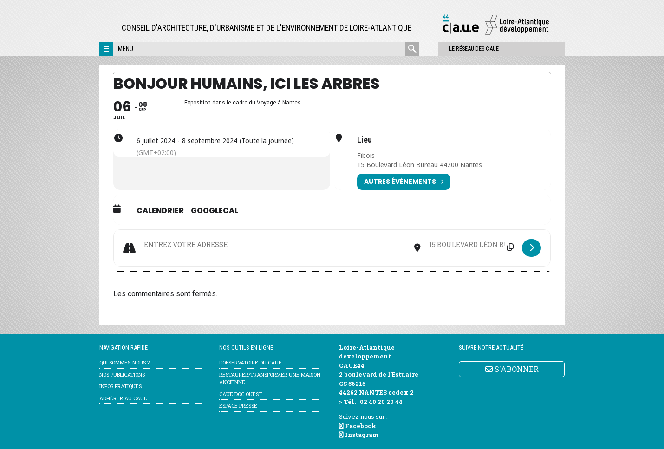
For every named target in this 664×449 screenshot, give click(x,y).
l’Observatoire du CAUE (250, 362)
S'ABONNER (512, 369)
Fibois (366, 155)
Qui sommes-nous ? (124, 362)
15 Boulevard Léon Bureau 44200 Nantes (419, 164)
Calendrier (160, 210)
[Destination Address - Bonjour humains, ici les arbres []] (471, 244)
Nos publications (122, 374)
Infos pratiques (120, 386)
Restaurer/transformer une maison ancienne (269, 378)
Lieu (364, 140)
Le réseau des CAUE (459, 48)
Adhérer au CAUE (123, 398)
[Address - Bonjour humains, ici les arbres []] (275, 244)
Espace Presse (238, 406)
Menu (125, 48)
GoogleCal (214, 210)
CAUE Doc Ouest (240, 393)
